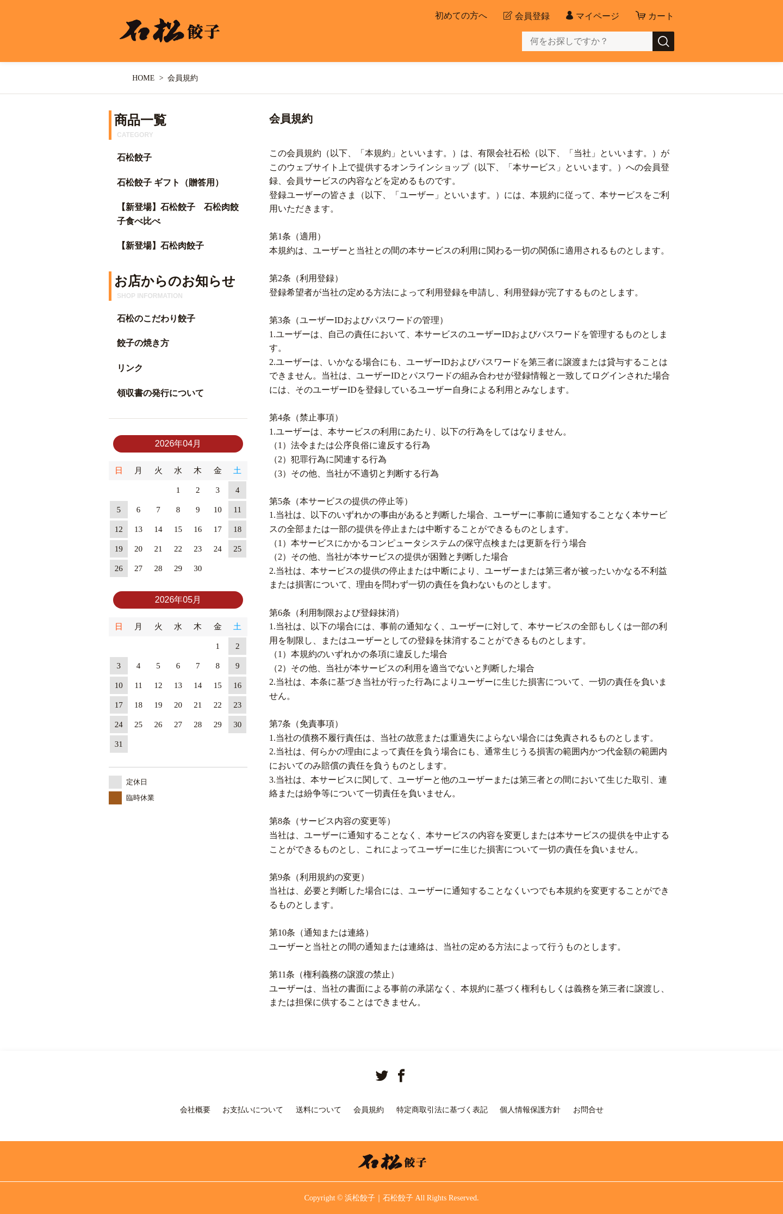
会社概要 (195, 1110)
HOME (143, 78)
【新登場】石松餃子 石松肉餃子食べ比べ (178, 214)
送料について (318, 1110)
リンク (130, 368)
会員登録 (532, 16)
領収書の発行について (160, 393)
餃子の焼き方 (143, 343)
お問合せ (588, 1110)
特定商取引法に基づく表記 (442, 1110)
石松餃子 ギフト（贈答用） (170, 182)
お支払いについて (252, 1110)
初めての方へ (461, 15)
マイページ (597, 16)
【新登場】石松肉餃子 (160, 245)
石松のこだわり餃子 (156, 318)
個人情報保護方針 (530, 1110)
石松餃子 (134, 157)
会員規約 (368, 1110)
